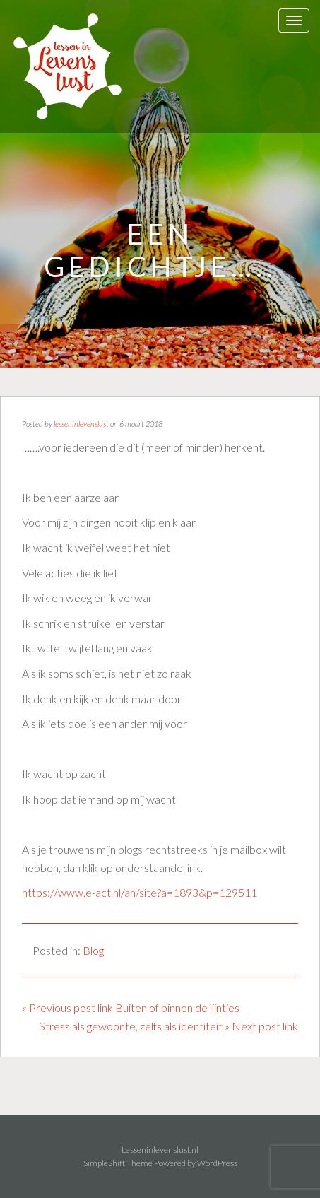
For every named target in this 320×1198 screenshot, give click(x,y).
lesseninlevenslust (81, 423)
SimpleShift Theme (118, 1163)
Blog (93, 950)
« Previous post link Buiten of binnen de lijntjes (130, 1007)
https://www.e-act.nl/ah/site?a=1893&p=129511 (139, 892)
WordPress (217, 1163)
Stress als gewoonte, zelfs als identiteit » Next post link (168, 1026)
